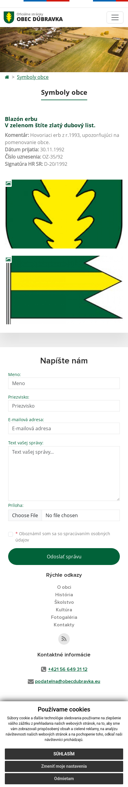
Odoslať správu (64, 556)
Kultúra (64, 609)
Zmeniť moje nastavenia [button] (64, 766)
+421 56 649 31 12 (68, 669)
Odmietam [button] (64, 778)
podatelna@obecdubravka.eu (67, 681)
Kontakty (64, 624)
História (64, 594)
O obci (64, 587)
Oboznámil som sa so (62, 537)
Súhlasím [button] (64, 754)
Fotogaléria (64, 617)
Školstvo (64, 602)
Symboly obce (33, 77)
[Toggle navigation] (115, 17)
